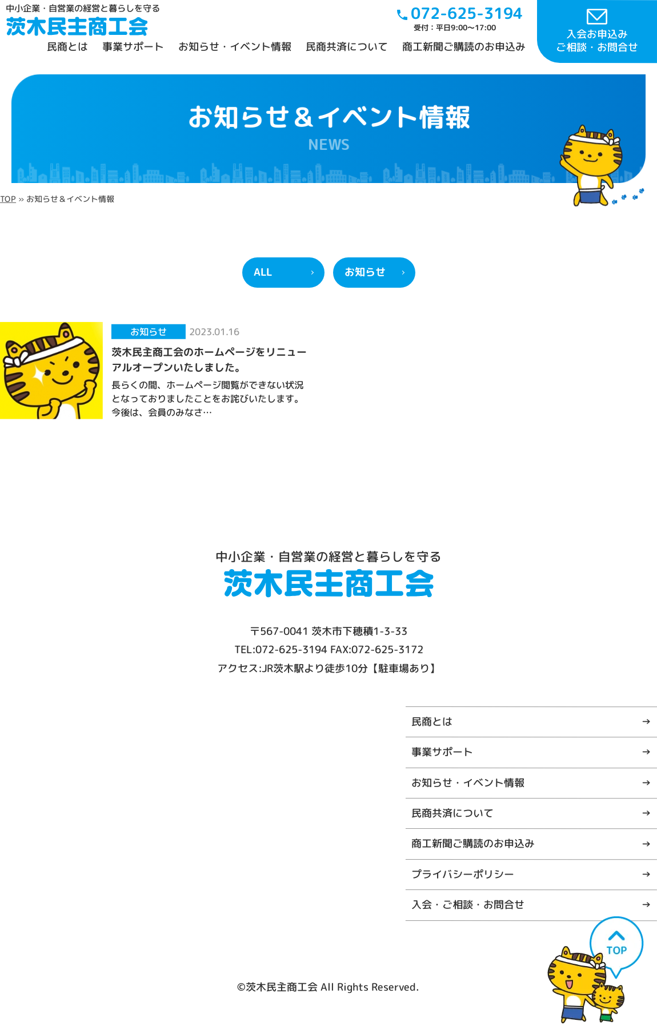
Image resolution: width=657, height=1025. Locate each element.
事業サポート (133, 46)
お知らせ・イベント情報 (234, 46)
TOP (8, 198)
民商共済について (347, 46)
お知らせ (365, 272)
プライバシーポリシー (462, 874)
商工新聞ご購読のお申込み (464, 46)
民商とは (67, 46)
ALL (263, 272)
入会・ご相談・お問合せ (467, 904)
